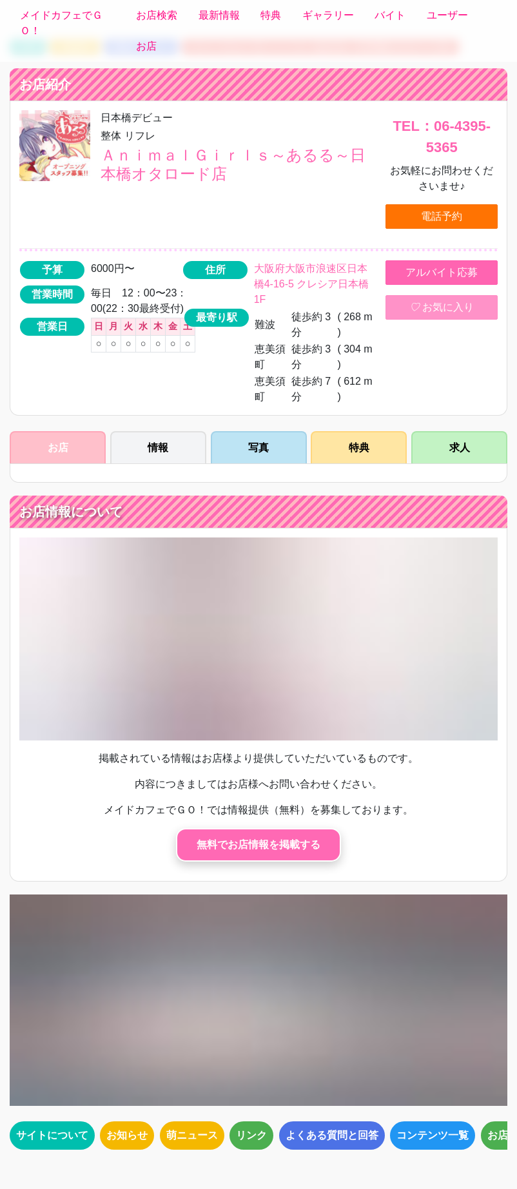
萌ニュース (192, 1135)
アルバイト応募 (441, 272)
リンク (251, 1135)
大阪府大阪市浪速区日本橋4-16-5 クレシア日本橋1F (311, 284)
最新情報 (219, 15)
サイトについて (52, 1135)
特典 (270, 15)
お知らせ (127, 1135)
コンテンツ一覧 (432, 1135)
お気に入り (441, 307)
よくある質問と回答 (332, 1135)
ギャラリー (328, 15)
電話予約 (441, 216)
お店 (146, 46)
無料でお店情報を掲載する (258, 844)
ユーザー (447, 15)
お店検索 (156, 15)
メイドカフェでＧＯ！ (61, 23)
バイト (390, 15)
